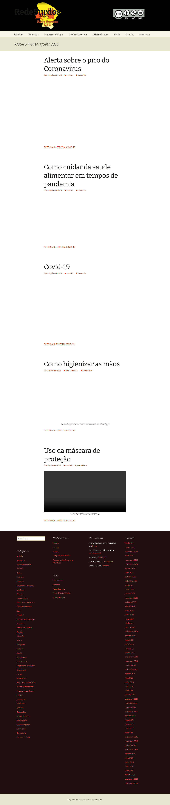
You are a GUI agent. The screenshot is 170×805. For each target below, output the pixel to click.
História (20, 649)
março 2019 (129, 652)
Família (20, 632)
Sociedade (108, 561)
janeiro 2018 (130, 694)
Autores (20, 581)
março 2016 (129, 774)
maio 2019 (129, 648)
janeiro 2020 (130, 627)
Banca (55, 551)
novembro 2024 (131, 560)
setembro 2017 (131, 711)
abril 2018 (129, 690)
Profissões (21, 703)
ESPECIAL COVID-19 (66, 430)
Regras (56, 543)
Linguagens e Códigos (53, 34)
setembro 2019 (131, 631)
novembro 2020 (131, 598)
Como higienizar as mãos (82, 364)
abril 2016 (129, 770)
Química (20, 708)
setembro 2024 (131, 564)
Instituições (21, 657)
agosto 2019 (130, 636)
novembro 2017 (131, 703)
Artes (19, 573)
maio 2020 (129, 619)
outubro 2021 (130, 577)
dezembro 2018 (131, 657)
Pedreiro (105, 565)
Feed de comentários (62, 593)
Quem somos (144, 34)
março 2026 (129, 547)
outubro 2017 (130, 707)
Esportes (20, 623)
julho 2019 (129, 640)
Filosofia (20, 636)
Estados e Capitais (24, 628)
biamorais (82, 75)
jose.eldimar (87, 370)
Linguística (21, 670)
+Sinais (117, 34)
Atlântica (20, 577)
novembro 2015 (131, 783)
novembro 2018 (131, 661)
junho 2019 (129, 644)
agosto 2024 (130, 568)
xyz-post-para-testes (61, 556)
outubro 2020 (130, 602)
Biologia (20, 594)
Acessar (56, 584)
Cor (18, 611)
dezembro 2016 (131, 737)
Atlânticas (18, 34)
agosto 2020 (130, 606)
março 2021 (129, 589)
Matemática (33, 34)
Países (19, 695)
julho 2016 (129, 758)
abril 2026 (129, 543)
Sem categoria (72, 370)
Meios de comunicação (26, 682)
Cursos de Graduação (25, 619)
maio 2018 (129, 686)
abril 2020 (129, 623)
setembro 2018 (131, 669)
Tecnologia (21, 733)
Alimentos (21, 560)
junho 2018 (129, 682)
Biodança (20, 590)
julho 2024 (129, 572)
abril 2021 (129, 585)
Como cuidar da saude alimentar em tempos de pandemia (81, 175)
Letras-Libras (22, 661)
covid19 (70, 75)
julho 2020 (129, 610)
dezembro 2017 (131, 699)
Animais (20, 569)
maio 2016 (129, 766)
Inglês (19, 653)
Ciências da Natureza (78, 34)
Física (19, 640)
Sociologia (21, 729)
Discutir (56, 547)
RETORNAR (49, 430)
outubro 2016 (130, 745)
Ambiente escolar (24, 564)
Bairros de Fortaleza (25, 585)
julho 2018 (129, 678)
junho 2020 (129, 614)
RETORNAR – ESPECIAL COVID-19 (59, 147)
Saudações (21, 712)
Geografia (21, 644)
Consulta (129, 34)
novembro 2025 (131, 551)
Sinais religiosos (23, 724)
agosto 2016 (130, 753)
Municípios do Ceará (25, 691)
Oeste (94, 546)
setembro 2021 (131, 581)
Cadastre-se (58, 580)
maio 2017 (129, 728)
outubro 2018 (130, 665)
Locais (19, 674)
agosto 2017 (130, 716)
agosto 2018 (130, 673)
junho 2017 (129, 724)
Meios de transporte (25, 686)
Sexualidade (22, 720)
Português (21, 699)
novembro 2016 (131, 741)
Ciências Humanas (100, 34)
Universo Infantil (23, 737)
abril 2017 (129, 732)
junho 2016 (129, 762)
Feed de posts (59, 589)
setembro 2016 (131, 749)
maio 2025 (129, 556)
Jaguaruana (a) (95, 553)
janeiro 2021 (130, 593)
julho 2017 (129, 720)
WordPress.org (59, 597)
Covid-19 (57, 267)
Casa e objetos (23, 598)
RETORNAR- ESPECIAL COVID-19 (59, 344)
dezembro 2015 (131, 779)
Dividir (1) (102, 557)
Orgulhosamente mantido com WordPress (85, 799)
